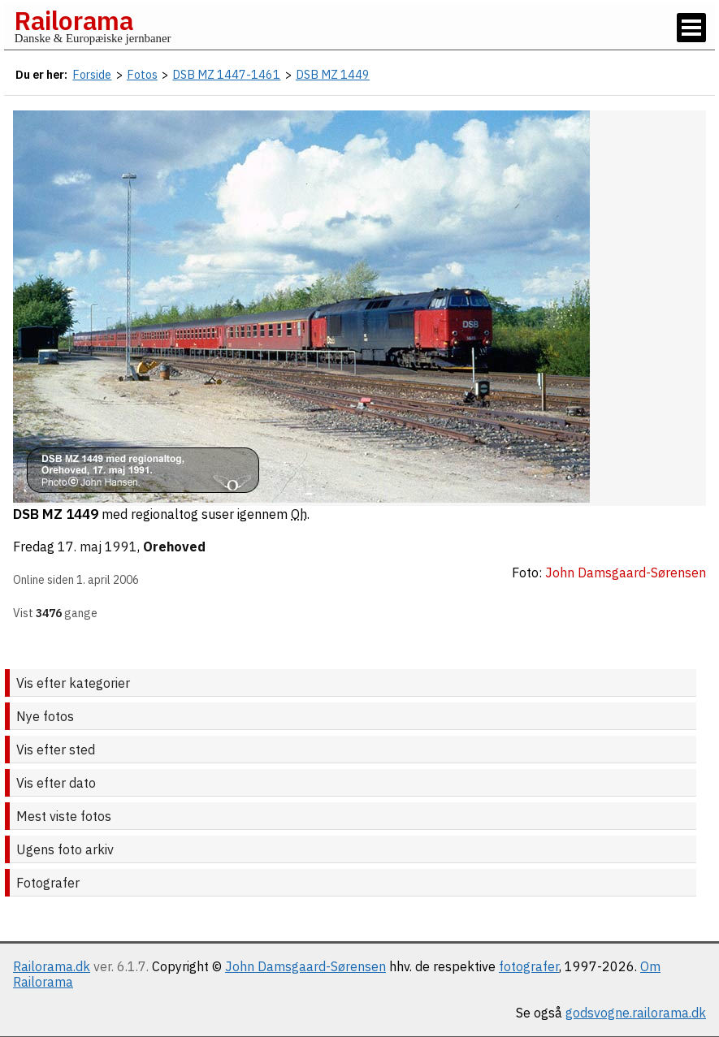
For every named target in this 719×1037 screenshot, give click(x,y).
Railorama (73, 20)
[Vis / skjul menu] (691, 27)
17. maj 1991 (97, 546)
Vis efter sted (55, 749)
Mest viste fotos (63, 816)
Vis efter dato (56, 783)
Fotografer (48, 883)
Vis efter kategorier (73, 683)
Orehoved (174, 546)
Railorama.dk (51, 966)
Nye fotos (45, 716)
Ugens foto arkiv (65, 849)
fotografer (529, 966)
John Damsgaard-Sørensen (305, 966)
